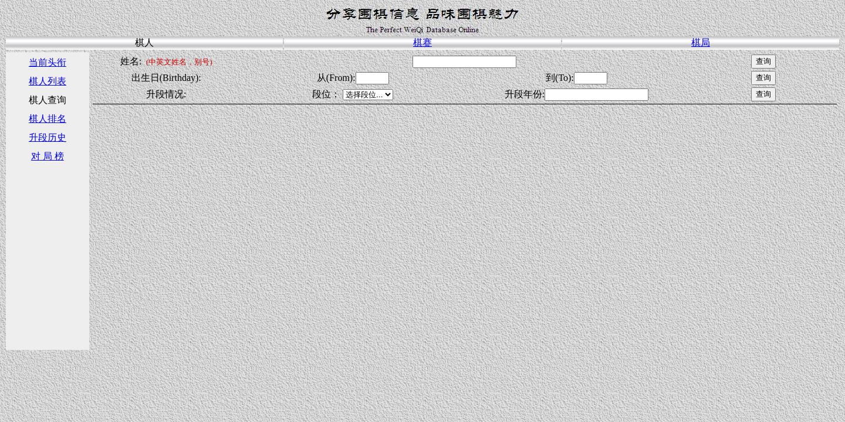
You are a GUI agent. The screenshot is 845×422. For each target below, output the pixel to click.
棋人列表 (47, 81)
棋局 (700, 42)
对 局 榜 (47, 156)
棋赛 (422, 42)
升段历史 (47, 137)
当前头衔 (47, 62)
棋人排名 (47, 119)
